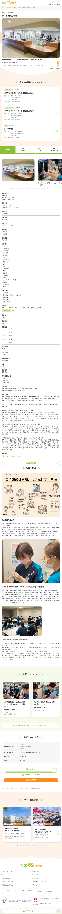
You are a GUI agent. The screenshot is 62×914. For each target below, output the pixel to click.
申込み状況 (35, 875)
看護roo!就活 (10, 7)
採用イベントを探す (7, 881)
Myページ (4, 875)
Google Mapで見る (8, 199)
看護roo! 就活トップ (7, 871)
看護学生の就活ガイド (7, 885)
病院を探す (35, 878)
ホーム (3, 7)
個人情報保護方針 (50, 891)
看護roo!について (11, 891)
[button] (7, 150)
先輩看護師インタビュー (39, 881)
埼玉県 (17, 7)
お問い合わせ (36, 885)
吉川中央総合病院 (19, 788)
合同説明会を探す (6, 878)
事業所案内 (31, 891)
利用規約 (39, 891)
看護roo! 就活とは (37, 871)
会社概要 (22, 891)
